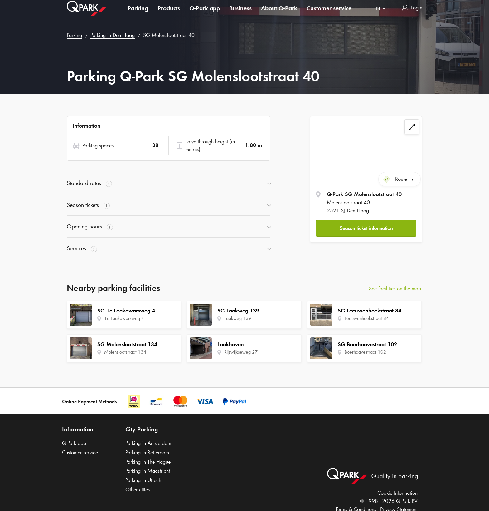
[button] (366, 228)
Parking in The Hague (148, 461)
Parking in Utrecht (143, 480)
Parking (138, 13)
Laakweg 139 (237, 318)
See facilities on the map (395, 288)
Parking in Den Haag (112, 35)
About (279, 13)
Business (240, 13)
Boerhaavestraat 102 (365, 352)
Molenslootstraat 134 (125, 352)
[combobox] (380, 15)
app (204, 13)
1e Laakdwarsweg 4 (124, 318)
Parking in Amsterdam (148, 443)
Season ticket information (366, 228)
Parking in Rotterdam (147, 452)
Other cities (137, 489)
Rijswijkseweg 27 (241, 352)
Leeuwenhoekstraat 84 (367, 318)
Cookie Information (397, 492)
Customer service (329, 13)
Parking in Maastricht (147, 470)
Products (168, 13)
